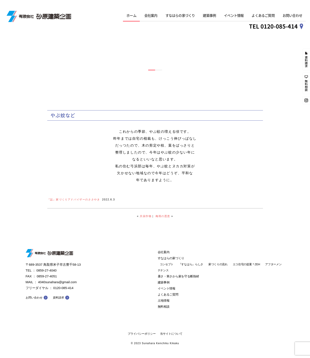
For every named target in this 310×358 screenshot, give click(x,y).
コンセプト (167, 264)
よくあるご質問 (263, 15)
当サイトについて (171, 333)
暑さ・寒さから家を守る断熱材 (178, 276)
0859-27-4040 (46, 270)
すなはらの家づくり (180, 15)
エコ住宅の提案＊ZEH (246, 264)
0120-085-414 (63, 288)
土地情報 (164, 300)
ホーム (131, 15)
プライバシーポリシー (142, 333)
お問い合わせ (292, 15)
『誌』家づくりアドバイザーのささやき (73, 199)
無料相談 (164, 306)
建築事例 (209, 15)
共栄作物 (145, 216)
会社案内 (150, 15)
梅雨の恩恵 (163, 216)
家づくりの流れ (218, 264)
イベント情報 (234, 15)
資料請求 (58, 297)
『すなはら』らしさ (191, 264)
